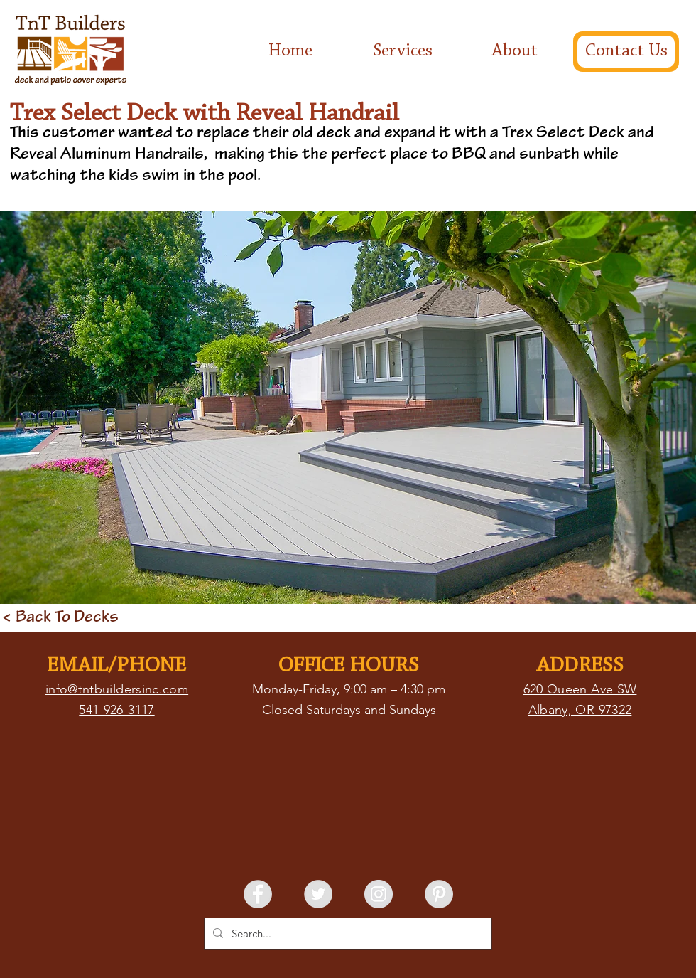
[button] (348, 407)
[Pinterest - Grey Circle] (439, 894)
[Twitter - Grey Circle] (318, 894)
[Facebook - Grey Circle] (258, 894)
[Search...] (347, 933)
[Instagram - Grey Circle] (378, 894)
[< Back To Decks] (60, 618)
